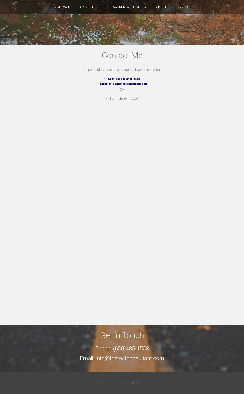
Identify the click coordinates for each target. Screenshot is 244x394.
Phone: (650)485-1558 (122, 348)
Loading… (122, 209)
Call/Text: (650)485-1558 (124, 79)
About (161, 7)
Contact (184, 7)
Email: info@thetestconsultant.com (124, 83)
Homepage (61, 7)
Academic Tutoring (129, 7)
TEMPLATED (111, 383)
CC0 (146, 383)
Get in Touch (122, 335)
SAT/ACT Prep (91, 7)
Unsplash (136, 383)
